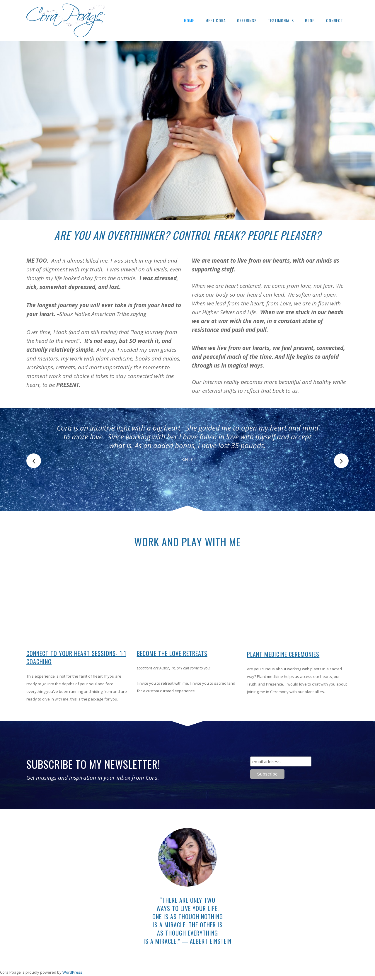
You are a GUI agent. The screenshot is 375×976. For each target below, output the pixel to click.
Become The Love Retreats (172, 653)
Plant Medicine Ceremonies (283, 654)
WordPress (72, 972)
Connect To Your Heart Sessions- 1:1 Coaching (76, 657)
